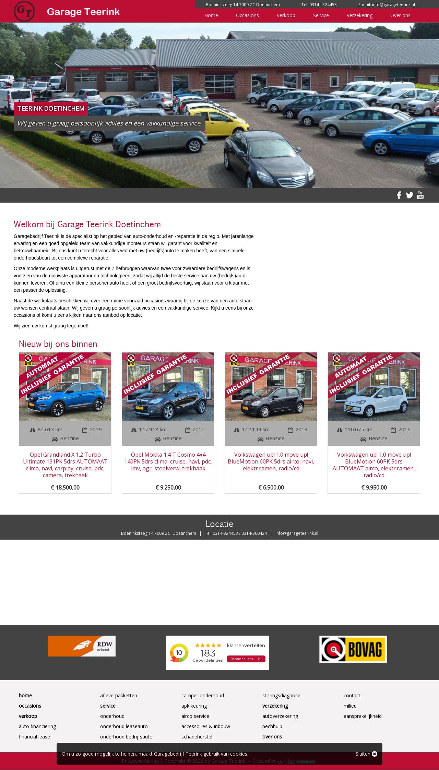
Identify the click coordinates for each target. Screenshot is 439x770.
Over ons (400, 15)
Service (321, 15)
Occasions (247, 15)
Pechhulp (272, 726)
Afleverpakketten (118, 695)
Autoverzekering (280, 716)
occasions (155, 300)
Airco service (195, 716)
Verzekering (359, 15)
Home (211, 15)
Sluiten (366, 753)
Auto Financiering (37, 726)
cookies (238, 753)
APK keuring (194, 705)
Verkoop (286, 15)
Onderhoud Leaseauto (124, 726)
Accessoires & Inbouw (205, 726)
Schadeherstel (196, 736)
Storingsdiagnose (281, 695)
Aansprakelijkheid (363, 716)
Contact (352, 695)
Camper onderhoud (202, 695)
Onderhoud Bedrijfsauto (126, 736)
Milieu (350, 705)
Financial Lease (34, 736)
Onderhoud (112, 716)
